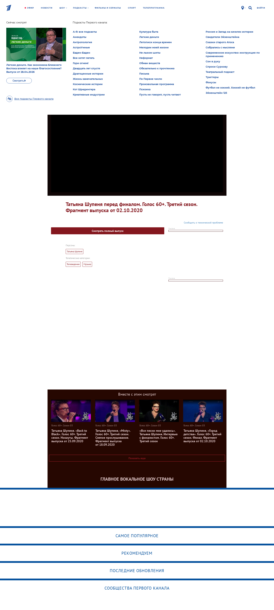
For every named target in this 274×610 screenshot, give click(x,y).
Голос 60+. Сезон (78, 23)
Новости (46, 8)
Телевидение (73, 264)
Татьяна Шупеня (74, 251)
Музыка (87, 264)
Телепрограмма (154, 8)
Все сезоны (94, 58)
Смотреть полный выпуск (108, 231)
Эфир (30, 8)
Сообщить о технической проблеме (203, 222)
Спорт (132, 8)
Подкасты (81, 8)
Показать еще (137, 458)
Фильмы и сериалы (108, 8)
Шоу (63, 8)
